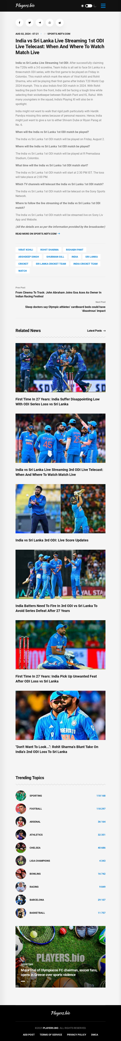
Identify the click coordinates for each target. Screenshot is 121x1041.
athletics (36, 834)
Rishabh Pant (74, 249)
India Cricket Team (85, 263)
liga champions (40, 860)
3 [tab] (35, 981)
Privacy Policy (76, 1034)
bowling (35, 873)
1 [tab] (23, 981)
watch (22, 270)
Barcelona (37, 899)
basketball (37, 912)
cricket (23, 263)
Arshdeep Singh (28, 256)
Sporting (36, 795)
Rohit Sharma (49, 249)
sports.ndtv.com (58, 33)
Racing (34, 886)
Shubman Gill (55, 256)
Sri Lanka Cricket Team (51, 263)
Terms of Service (51, 1034)
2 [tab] (29, 981)
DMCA (94, 1034)
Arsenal (35, 821)
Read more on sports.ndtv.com (38, 233)
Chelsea (35, 847)
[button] (19, 23)
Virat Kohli (25, 249)
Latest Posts (96, 330)
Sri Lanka (91, 256)
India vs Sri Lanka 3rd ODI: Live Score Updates (52, 540)
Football (36, 808)
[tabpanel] (60, 957)
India (75, 256)
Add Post (29, 1034)
